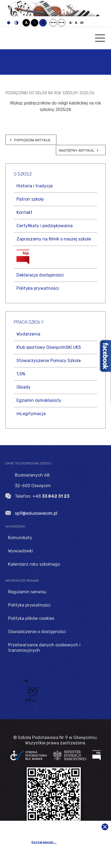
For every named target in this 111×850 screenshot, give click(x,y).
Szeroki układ (62, 23)
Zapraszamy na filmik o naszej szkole (53, 239)
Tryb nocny (16, 23)
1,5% (20, 373)
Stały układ (53, 23)
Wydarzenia (28, 334)
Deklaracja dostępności (40, 275)
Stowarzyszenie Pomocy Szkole (48, 360)
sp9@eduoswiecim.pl (36, 513)
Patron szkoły (30, 199)
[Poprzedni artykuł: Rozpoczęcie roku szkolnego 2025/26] (30, 140)
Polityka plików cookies (31, 618)
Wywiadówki (20, 550)
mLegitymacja (31, 413)
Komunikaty (20, 537)
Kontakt (24, 212)
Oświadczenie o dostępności (37, 631)
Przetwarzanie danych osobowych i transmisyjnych (44, 647)
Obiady (23, 387)
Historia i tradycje (34, 185)
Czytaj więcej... (43, 842)
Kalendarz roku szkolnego (34, 564)
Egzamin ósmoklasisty (38, 400)
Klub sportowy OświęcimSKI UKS (48, 347)
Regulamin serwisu (27, 591)
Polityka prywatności (37, 288)
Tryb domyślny (9, 23)
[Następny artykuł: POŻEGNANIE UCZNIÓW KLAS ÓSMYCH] (81, 150)
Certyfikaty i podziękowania (44, 225)
